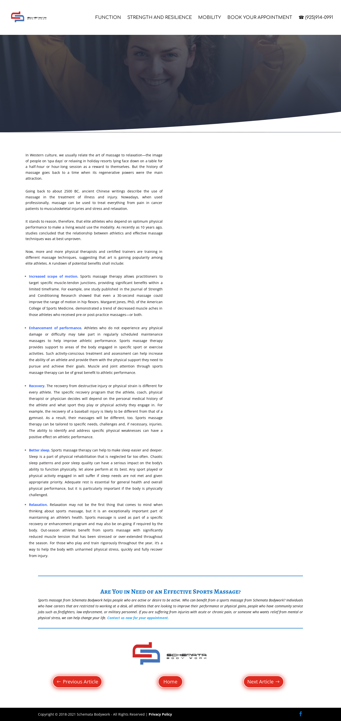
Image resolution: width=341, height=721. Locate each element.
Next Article (260, 681)
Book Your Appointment (259, 18)
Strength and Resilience (159, 18)
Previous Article (80, 681)
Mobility (209, 18)
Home (170, 681)
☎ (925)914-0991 (316, 18)
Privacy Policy (160, 714)
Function (108, 18)
